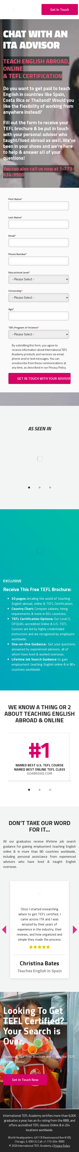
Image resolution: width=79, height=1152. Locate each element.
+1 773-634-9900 (53, 1141)
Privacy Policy (62, 1146)
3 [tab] (50, 487)
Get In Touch (59, 9)
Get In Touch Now (25, 1079)
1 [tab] (29, 487)
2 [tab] (40, 487)
